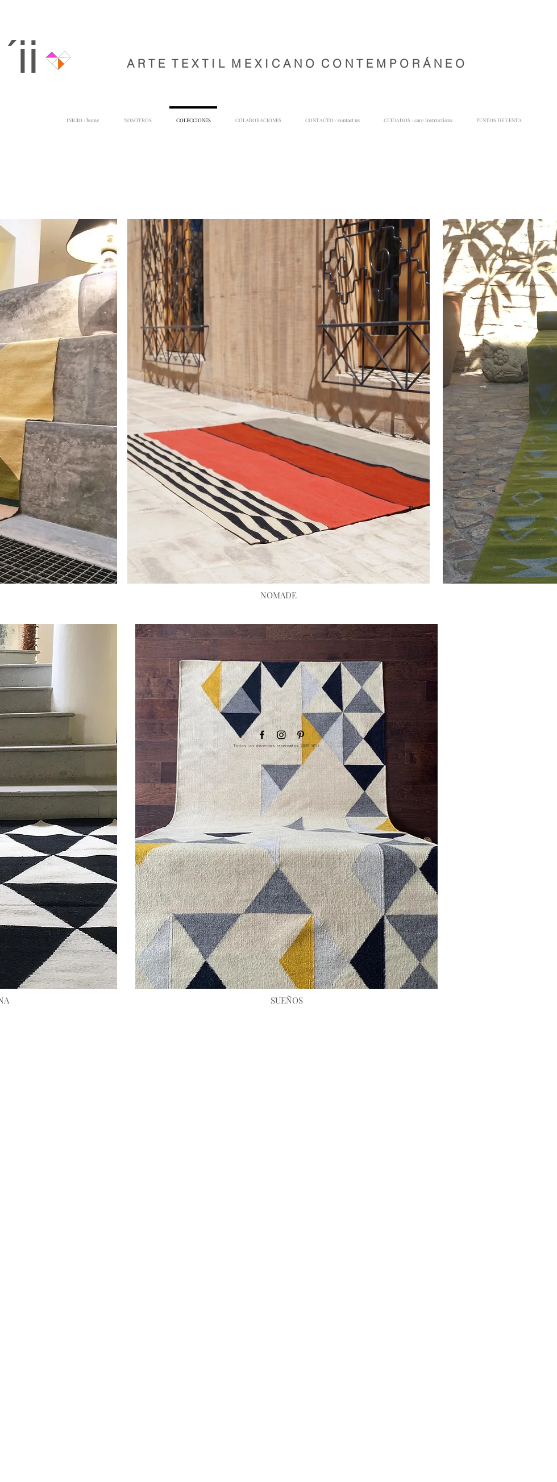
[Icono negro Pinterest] (300, 734)
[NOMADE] (278, 595)
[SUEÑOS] (286, 1000)
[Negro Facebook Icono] (262, 734)
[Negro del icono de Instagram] (281, 734)
